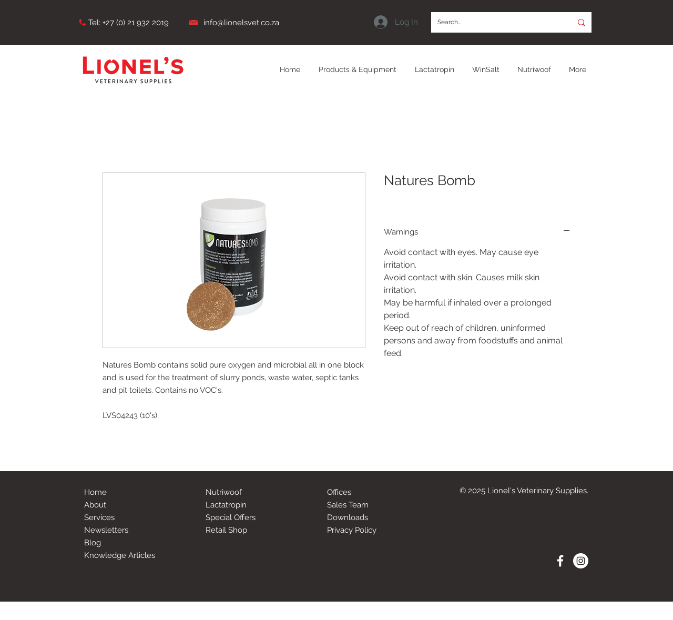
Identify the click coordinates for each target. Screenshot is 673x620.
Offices (339, 492)
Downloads (347, 517)
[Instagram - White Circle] (580, 560)
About (95, 505)
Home (95, 492)
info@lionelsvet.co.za (241, 22)
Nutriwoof (224, 492)
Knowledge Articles (119, 555)
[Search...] (493, 22)
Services (99, 517)
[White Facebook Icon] (560, 560)
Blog (92, 542)
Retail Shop (226, 530)
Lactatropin (226, 505)
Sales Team (348, 505)
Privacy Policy (351, 530)
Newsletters (106, 530)
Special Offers (231, 517)
